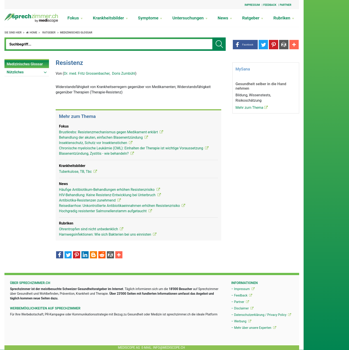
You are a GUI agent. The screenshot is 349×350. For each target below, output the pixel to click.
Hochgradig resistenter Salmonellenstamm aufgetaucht (105, 211)
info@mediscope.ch (169, 347)
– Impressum (243, 289)
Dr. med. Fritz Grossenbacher (87, 73)
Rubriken (283, 18)
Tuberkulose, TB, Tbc (78, 171)
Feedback (269, 4)
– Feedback (241, 295)
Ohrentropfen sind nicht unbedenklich (91, 229)
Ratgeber (252, 18)
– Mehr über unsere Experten (253, 327)
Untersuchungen (189, 18)
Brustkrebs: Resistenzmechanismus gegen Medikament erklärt (111, 132)
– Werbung (241, 321)
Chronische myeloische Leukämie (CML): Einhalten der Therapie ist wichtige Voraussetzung (134, 148)
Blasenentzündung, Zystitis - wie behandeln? (96, 153)
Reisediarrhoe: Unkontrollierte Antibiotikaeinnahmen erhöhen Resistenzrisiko (122, 206)
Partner (285, 4)
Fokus (75, 18)
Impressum (252, 4)
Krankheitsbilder (110, 18)
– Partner (240, 302)
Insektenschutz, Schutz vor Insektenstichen (95, 143)
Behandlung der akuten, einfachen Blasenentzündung (103, 137)
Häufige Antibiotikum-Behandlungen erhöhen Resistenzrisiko (109, 189)
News (225, 18)
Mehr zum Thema (251, 107)
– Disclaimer (242, 308)
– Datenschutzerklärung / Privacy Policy (261, 315)
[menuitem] (26, 64)
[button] (245, 44)
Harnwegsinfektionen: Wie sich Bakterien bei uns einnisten (107, 234)
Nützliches (15, 72)
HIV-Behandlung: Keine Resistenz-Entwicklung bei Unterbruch (110, 195)
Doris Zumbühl (123, 73)
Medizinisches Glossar (76, 32)
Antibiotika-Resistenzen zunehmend (90, 200)
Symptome (150, 18)
